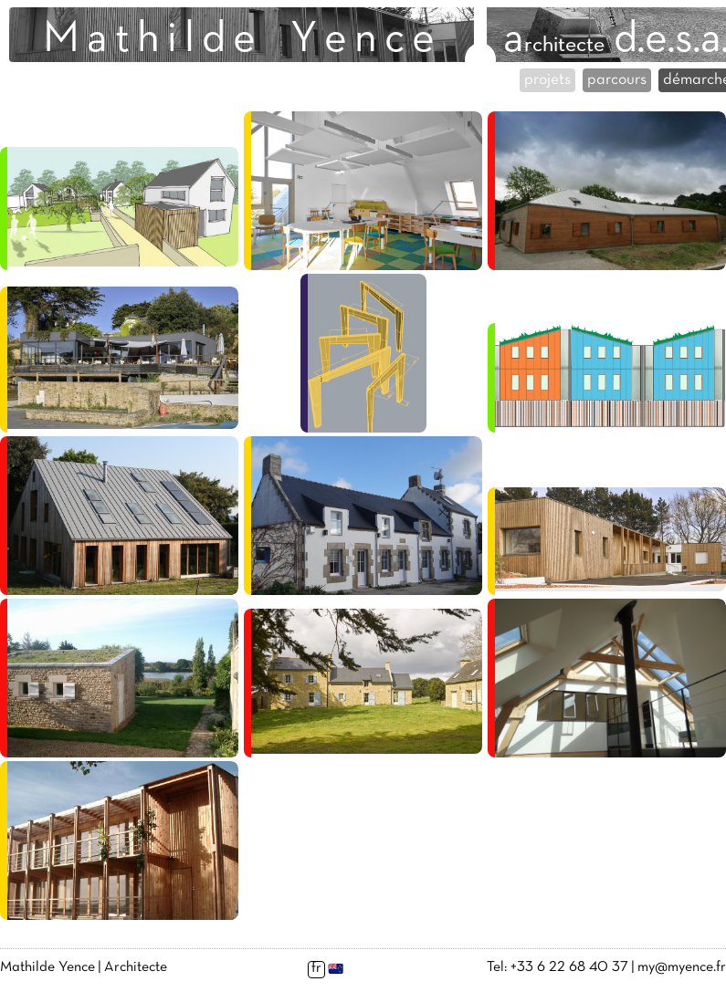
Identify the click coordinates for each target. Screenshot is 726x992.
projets (547, 80)
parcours (617, 80)
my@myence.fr (681, 967)
